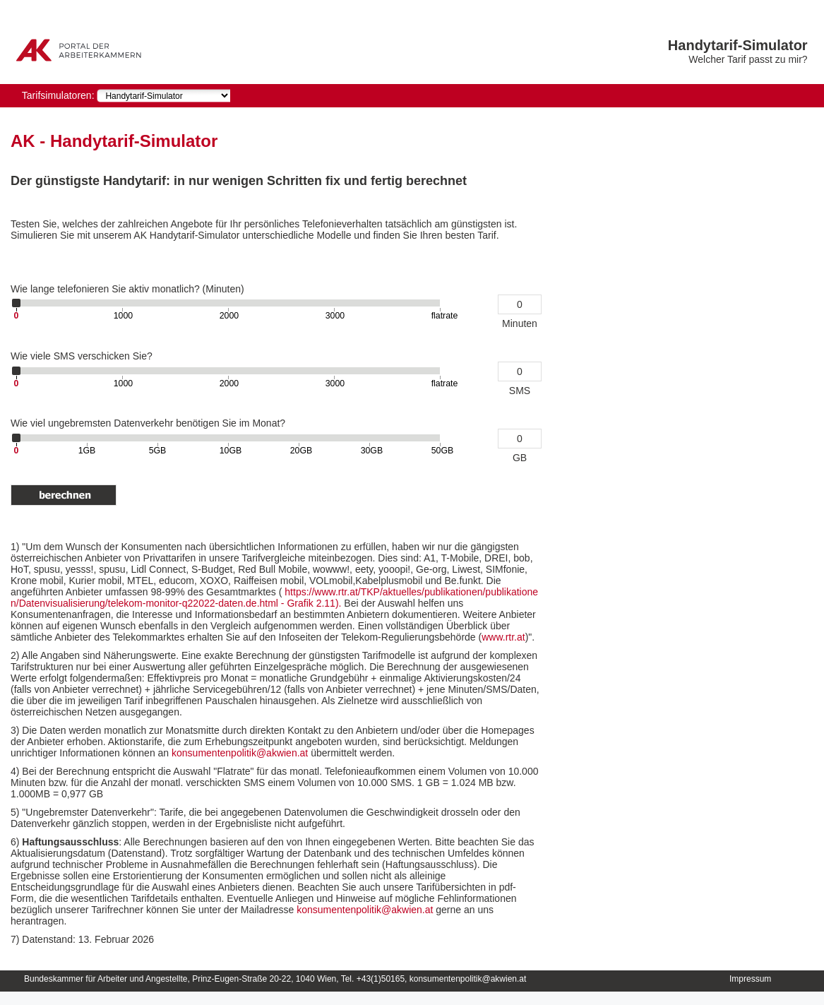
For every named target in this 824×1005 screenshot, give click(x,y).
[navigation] (163, 95)
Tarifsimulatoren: (58, 95)
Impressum (750, 979)
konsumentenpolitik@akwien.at (241, 753)
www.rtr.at (503, 637)
